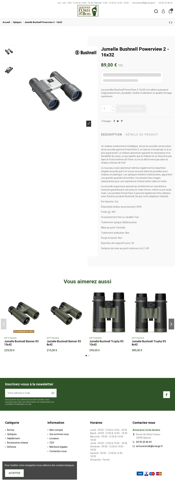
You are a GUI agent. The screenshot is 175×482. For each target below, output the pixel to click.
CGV (52, 442)
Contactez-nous (58, 451)
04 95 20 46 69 (165, 3)
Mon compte (56, 430)
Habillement (13, 438)
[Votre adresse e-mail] (27, 393)
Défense (11, 447)
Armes (10, 430)
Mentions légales (59, 447)
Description (111, 134)
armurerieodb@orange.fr (144, 3)
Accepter (14, 473)
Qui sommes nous (59, 434)
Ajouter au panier (131, 108)
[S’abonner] (52, 393)
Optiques (12, 434)
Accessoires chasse (17, 442)
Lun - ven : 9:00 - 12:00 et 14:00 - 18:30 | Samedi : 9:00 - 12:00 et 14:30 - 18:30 (93, 3)
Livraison (54, 438)
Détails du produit (141, 134)
